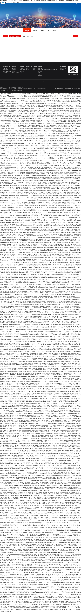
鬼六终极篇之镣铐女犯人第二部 (19, 143)
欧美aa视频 (41, 277)
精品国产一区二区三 (29, 148)
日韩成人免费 (69, 284)
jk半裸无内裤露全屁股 (20, 232)
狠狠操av (10, 306)
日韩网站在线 (16, 297)
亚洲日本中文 (47, 311)
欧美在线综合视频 (31, 606)
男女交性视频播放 (13, 327)
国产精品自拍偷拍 (74, 344)
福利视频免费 (25, 131)
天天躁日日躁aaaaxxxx (45, 294)
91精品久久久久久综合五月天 (37, 599)
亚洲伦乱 (36, 108)
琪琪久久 (64, 309)
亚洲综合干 (28, 182)
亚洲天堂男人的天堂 (43, 296)
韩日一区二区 (16, 135)
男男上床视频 (75, 317)
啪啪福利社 (30, 492)
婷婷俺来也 (51, 296)
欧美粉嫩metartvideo (4, 371)
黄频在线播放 (63, 346)
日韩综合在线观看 (22, 388)
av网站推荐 (16, 420)
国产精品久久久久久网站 (11, 465)
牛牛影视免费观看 (42, 147)
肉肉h (30, 147)
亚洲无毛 (61, 152)
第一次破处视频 (30, 487)
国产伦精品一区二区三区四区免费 (29, 96)
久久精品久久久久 (67, 554)
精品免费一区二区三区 (56, 222)
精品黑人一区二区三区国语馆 (17, 205)
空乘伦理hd (77, 309)
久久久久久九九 (5, 95)
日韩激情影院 (69, 527)
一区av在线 (8, 272)
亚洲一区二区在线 (39, 572)
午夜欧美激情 (64, 349)
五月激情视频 (32, 451)
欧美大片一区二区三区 (20, 172)
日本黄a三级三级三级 (37, 301)
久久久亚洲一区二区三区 (47, 183)
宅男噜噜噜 (48, 209)
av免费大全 (48, 173)
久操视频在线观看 (41, 281)
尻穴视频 (15, 217)
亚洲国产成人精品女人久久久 (37, 306)
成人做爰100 (38, 289)
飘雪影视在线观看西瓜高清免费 (21, 607)
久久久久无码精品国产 (26, 227)
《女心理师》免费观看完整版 (12, 381)
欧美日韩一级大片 (52, 421)
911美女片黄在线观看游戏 (36, 162)
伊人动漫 (39, 279)
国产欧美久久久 (62, 264)
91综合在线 (22, 586)
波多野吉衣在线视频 (69, 136)
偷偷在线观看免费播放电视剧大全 (47, 586)
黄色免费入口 (26, 602)
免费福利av (17, 353)
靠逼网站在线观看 (74, 172)
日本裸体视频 (35, 465)
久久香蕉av (2, 106)
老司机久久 (21, 165)
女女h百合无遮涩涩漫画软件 (56, 420)
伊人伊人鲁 (68, 291)
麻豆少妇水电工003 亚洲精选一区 (44, 601)
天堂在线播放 (49, 113)
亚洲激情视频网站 (24, 317)
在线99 (24, 550)
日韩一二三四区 (8, 550)
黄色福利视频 (57, 366)
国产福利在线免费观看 (17, 244)
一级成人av (5, 361)
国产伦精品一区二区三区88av (9, 170)
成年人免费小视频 (52, 317)
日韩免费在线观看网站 (47, 549)
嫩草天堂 (50, 394)
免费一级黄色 (73, 535)
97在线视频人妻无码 (20, 338)
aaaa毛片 (3, 153)
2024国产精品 (42, 108)
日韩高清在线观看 (75, 274)
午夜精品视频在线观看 (31, 472)
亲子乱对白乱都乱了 (73, 195)
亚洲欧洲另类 (32, 591)
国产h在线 (69, 188)
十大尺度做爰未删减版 (61, 96)
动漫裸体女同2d (21, 425)
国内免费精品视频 (16, 317)
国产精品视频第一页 (57, 448)
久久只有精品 (73, 493)
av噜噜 (61, 138)
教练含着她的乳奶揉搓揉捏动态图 (50, 121)
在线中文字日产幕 (9, 329)
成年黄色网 (15, 301)
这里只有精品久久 (11, 173)
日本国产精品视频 (43, 110)
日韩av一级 (17, 110)
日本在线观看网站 (66, 245)
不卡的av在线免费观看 (31, 232)
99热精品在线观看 (71, 297)
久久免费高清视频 (58, 147)
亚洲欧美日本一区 (18, 262)
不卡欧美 (51, 396)
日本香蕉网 (35, 147)
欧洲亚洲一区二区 (41, 116)
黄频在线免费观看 (14, 388)
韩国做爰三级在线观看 (40, 343)
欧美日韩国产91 (57, 245)
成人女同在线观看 (62, 188)
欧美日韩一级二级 (36, 188)
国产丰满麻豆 (23, 547)
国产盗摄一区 (39, 260)
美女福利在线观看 (32, 410)
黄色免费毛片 (9, 141)
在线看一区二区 (57, 296)
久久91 (39, 594)
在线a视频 (49, 130)
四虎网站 (25, 133)
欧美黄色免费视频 (26, 560)
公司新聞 (22, 68)
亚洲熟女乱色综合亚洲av (20, 401)
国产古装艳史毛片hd (18, 214)
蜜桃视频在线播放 (74, 110)
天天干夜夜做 (40, 468)
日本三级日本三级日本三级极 (53, 141)
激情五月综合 (39, 121)
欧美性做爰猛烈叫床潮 (14, 351)
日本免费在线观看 (10, 128)
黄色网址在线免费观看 (11, 133)
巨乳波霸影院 (63, 391)
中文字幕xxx (77, 314)
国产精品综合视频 (8, 344)
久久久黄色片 (50, 433)
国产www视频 (53, 378)
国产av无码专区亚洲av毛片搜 (14, 234)
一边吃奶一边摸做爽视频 (21, 249)
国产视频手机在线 (58, 281)
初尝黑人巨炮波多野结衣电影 (28, 513)
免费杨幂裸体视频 (20, 369)
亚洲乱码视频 (7, 190)
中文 (73, 3)
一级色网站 (62, 116)
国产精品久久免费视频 (7, 113)
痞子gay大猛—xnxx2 (51, 530)
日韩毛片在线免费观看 (34, 326)
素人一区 (3, 485)
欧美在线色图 (49, 145)
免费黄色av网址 (53, 410)
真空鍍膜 (27, 30)
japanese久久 (56, 118)
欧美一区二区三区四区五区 (26, 136)
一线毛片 (52, 473)
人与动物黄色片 (54, 311)
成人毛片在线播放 (63, 125)
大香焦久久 (34, 182)
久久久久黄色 (68, 415)
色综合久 (45, 361)
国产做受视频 (41, 182)
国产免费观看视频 (7, 294)
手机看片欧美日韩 (69, 187)
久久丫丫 (8, 98)
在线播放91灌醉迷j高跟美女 (11, 322)
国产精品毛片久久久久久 (31, 312)
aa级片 (51, 131)
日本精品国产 (74, 244)
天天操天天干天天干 (45, 580)
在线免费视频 (19, 282)
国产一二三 (64, 185)
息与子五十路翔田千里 (54, 267)
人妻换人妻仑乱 (30, 242)
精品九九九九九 (39, 106)
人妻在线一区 (73, 162)
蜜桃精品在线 (77, 557)
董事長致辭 (5, 69)
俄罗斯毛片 (18, 121)
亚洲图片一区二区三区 (49, 215)
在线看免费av (57, 227)
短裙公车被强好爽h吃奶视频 (48, 475)
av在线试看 (29, 155)
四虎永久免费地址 (65, 405)
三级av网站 (70, 596)
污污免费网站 (59, 301)
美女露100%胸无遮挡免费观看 (8, 364)
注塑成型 (35, 30)
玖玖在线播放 (18, 440)
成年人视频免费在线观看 (38, 488)
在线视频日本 (64, 428)
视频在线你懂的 (54, 173)
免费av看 (45, 220)
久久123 (2, 324)
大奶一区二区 (33, 497)
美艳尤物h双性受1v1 (67, 252)
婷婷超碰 (39, 410)
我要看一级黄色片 (56, 232)
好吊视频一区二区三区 (29, 170)
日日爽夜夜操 (25, 200)
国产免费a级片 (59, 435)
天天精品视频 (44, 433)
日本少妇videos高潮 (27, 163)
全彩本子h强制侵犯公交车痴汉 (55, 425)
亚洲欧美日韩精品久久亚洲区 (13, 311)
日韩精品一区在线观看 (59, 150)
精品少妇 (42, 388)
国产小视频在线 (28, 564)
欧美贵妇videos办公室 (68, 420)
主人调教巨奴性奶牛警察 (35, 574)
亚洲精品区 (56, 487)
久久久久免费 (15, 125)
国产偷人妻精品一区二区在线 (7, 356)
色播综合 (74, 279)
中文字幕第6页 (62, 108)
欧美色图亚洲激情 (10, 431)
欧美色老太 (27, 165)
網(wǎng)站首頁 (29, 3)
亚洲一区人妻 (63, 199)
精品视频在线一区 (27, 214)
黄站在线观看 (65, 296)
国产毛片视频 (23, 190)
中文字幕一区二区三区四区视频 (29, 115)
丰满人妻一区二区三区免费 (20, 182)
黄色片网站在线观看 (70, 364)
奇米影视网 (66, 512)
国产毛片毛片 (50, 172)
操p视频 (47, 540)
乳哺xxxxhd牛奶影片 (54, 143)
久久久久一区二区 (14, 95)
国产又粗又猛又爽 (19, 215)
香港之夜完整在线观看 (58, 341)
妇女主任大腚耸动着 (35, 135)
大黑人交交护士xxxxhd (19, 128)
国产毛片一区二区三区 (64, 524)
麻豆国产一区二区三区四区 (59, 113)
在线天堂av (13, 230)
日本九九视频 (18, 569)
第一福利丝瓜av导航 (73, 577)
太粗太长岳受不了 (55, 138)
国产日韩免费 (22, 507)
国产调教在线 (57, 307)
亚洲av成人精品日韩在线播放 (32, 264)
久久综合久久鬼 (64, 560)
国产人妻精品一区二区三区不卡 (19, 472)
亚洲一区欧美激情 (64, 170)
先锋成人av (6, 393)
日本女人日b (30, 565)
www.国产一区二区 (14, 100)
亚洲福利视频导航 (60, 586)
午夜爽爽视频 (54, 188)
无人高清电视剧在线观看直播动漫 (72, 175)
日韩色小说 (73, 319)
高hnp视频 (73, 425)
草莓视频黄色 (21, 529)
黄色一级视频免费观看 (39, 148)
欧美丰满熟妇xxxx (40, 341)
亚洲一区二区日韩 (8, 302)
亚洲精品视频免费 (28, 267)
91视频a (50, 135)
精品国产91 (37, 456)
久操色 (13, 316)
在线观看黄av (37, 309)
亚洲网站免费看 (76, 430)
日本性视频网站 (21, 272)
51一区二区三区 (6, 386)
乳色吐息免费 (13, 597)
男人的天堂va (28, 530)
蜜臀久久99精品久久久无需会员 (41, 118)
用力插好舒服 (51, 312)
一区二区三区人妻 (39, 240)
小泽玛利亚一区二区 (9, 346)
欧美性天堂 (30, 371)
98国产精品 (15, 289)
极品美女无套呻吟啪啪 (7, 383)
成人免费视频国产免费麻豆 (34, 294)
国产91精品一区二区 (57, 597)
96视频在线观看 (10, 240)
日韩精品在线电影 (11, 96)
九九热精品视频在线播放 (38, 103)
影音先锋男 (74, 252)
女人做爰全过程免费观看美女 (20, 349)
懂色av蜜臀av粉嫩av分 (35, 602)
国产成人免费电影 (18, 393)
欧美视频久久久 (3, 508)
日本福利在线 (73, 138)
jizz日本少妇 (67, 599)
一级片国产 (76, 565)
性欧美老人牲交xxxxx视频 (53, 110)
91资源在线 (10, 214)
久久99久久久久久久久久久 (24, 250)
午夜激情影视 (28, 209)
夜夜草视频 (13, 282)
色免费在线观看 (13, 425)
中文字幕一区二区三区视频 (52, 152)
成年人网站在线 (71, 185)
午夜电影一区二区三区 (49, 359)
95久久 (12, 110)
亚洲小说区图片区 (64, 463)
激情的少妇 (52, 214)
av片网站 (39, 183)
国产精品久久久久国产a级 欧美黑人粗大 (47, 96)
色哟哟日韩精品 (20, 549)
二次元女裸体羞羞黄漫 (25, 321)
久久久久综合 (64, 111)
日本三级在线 (17, 500)
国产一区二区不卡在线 (43, 267)
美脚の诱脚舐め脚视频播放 (17, 455)
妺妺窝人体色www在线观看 (31, 554)
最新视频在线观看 (59, 555)
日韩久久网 (44, 111)
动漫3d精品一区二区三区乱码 (57, 115)
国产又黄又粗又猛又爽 (22, 239)
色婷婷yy (23, 440)
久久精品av (37, 381)
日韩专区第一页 (66, 589)
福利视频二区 (57, 381)
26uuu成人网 (61, 319)
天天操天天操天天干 (26, 358)
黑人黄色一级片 (65, 535)
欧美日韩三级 (39, 369)
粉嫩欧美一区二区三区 (14, 195)
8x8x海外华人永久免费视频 (72, 101)
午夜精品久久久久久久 (58, 131)
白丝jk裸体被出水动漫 (43, 416)
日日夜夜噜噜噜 (77, 366)
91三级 (15, 346)
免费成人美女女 (58, 195)
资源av (69, 507)
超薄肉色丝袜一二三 (21, 177)
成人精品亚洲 (77, 356)
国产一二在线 (62, 302)
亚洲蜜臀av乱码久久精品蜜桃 (54, 331)
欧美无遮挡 (35, 557)
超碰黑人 (63, 557)
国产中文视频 (8, 451)
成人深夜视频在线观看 (65, 110)
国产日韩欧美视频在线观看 (14, 265)
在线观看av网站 (43, 334)
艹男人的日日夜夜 (54, 225)
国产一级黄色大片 (24, 591)
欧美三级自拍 (50, 147)
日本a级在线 (53, 465)
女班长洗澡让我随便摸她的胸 (7, 247)
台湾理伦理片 (44, 247)
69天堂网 (36, 349)
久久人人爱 (71, 463)
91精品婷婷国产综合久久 (8, 373)
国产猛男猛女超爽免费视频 (61, 203)
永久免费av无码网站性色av (26, 436)
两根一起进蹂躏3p (60, 123)
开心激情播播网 (43, 264)
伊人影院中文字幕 (65, 135)
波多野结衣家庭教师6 (75, 334)
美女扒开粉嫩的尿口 (57, 244)
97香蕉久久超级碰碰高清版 (74, 435)
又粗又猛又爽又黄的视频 (7, 182)
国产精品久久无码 (21, 327)
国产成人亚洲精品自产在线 (41, 138)
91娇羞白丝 (29, 245)
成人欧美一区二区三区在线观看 (48, 120)
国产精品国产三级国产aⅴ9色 (51, 413)
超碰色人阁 (11, 260)
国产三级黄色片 (26, 150)
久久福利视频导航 (65, 441)
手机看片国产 (62, 500)
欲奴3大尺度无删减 (67, 386)
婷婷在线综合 (22, 458)
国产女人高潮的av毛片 (19, 413)
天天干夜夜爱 (36, 317)
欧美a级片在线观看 (45, 391)
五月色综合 (52, 609)
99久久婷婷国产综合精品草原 (33, 177)
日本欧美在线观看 (24, 366)
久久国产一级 (45, 403)
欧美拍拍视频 (77, 242)
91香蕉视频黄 (66, 195)
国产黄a (44, 304)
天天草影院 (40, 98)
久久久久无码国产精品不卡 (32, 173)
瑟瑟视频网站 (10, 354)
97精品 (48, 485)
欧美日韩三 (33, 123)
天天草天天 (70, 314)
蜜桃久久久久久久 (19, 307)
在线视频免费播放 (54, 125)
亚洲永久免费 (58, 513)
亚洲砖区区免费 (36, 564)
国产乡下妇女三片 (34, 351)
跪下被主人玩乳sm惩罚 (36, 445)
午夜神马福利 (13, 126)
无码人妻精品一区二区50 (58, 237)
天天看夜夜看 (77, 106)
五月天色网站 (75, 383)
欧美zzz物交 (21, 219)
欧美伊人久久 (37, 180)
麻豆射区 (41, 136)
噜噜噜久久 (3, 152)
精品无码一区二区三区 (37, 207)
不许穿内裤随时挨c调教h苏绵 (72, 108)
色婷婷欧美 (45, 302)
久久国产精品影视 (61, 103)
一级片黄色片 (76, 197)
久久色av (35, 267)
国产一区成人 (51, 247)
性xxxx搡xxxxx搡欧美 (41, 286)
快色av (43, 217)
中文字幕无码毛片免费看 (65, 389)
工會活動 (28, 69)
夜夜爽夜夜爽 (8, 418)
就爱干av (77, 545)
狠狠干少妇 (74, 601)
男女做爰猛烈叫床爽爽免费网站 (52, 594)
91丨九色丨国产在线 (53, 470)
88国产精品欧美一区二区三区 (65, 408)
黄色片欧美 (54, 418)
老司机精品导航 (59, 358)
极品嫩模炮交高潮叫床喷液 (29, 448)
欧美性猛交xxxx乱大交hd (70, 396)
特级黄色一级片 (69, 235)
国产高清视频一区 (6, 286)
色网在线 (71, 560)
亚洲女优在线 (53, 193)
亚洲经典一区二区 (67, 341)
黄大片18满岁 (65, 260)
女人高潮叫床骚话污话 (34, 141)
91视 (21, 353)
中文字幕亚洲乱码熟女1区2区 (9, 116)
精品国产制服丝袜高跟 (33, 582)
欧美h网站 (49, 128)
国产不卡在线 (23, 433)
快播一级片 (63, 322)
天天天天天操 (42, 326)
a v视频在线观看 (45, 214)
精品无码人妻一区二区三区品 (35, 418)
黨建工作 (28, 68)
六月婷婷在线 (26, 199)
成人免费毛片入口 (39, 271)
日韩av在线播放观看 (17, 374)
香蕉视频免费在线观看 (31, 542)
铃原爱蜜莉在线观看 (25, 445)
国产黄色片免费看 (58, 192)
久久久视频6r (16, 478)
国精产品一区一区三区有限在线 (66, 411)
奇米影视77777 (59, 214)
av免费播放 (62, 284)
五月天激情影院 (64, 242)
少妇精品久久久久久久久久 (73, 537)
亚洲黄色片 (62, 175)
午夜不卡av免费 (67, 167)
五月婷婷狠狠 (58, 200)
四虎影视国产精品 (70, 339)
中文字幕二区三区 (10, 105)
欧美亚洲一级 (17, 136)
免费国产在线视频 (51, 401)
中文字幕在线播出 (42, 244)
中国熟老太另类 (49, 100)
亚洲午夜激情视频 (61, 276)
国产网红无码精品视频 (69, 265)
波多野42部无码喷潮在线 (48, 93)
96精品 (49, 416)
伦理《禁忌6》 (48, 185)
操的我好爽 (26, 307)
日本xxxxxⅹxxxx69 (7, 187)
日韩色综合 (36, 324)
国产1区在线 (58, 517)
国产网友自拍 (22, 100)
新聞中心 (46, 3)
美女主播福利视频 (11, 492)
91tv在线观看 (29, 103)
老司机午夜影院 (33, 254)
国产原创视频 (3, 376)
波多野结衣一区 (53, 126)
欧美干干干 (40, 311)
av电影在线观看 (29, 403)
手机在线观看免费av (36, 214)
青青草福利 (74, 277)
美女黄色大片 (34, 416)
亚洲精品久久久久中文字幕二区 (74, 202)
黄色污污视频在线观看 (36, 482)
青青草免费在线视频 (24, 520)
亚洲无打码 (29, 95)
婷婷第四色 (56, 440)
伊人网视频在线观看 (30, 203)
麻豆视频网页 (62, 100)
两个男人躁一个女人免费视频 (11, 485)
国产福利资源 (58, 458)
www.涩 (51, 118)
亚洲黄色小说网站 (68, 374)
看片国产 (24, 98)
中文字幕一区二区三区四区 (56, 398)
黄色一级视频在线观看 (66, 168)
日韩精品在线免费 (23, 596)
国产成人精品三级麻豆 (71, 93)
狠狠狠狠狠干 (9, 165)
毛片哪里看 (27, 316)
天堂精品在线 (34, 435)
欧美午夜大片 (18, 460)
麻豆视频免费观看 (68, 225)
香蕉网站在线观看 (54, 277)
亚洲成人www (53, 584)
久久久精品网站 (44, 140)
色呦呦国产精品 (16, 140)
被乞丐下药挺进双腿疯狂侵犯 (33, 230)
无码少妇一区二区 (6, 160)
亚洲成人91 (18, 453)
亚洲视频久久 (46, 165)
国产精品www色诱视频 (13, 480)
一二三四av (49, 539)
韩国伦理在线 (28, 485)
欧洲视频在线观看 (60, 606)
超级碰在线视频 (32, 282)
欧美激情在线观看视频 (32, 329)
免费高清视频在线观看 (41, 175)
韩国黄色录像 (56, 460)
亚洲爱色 (75, 564)
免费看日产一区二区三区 (41, 344)
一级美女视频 (16, 333)
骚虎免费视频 (32, 260)
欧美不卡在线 (6, 131)
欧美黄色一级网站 (66, 334)
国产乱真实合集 (48, 550)
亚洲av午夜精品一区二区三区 (63, 193)
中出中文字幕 (62, 95)
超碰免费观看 (46, 136)
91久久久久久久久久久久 (14, 366)
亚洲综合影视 (63, 141)
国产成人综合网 (5, 126)
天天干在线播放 (13, 131)
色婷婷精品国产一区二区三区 (25, 185)
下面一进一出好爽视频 (35, 314)
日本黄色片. (48, 163)
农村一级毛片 (61, 403)
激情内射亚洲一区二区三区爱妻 (17, 267)
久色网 (46, 388)
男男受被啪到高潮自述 (43, 155)
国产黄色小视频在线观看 (16, 160)
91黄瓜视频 (12, 254)
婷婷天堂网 (53, 374)
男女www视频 (57, 349)
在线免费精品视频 (73, 217)
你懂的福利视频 (5, 507)
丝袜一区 (11, 135)
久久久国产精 (41, 368)
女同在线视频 (20, 210)
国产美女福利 (19, 225)
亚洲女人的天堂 (67, 209)
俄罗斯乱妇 (19, 229)
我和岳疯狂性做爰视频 (45, 188)
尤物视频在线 (6, 602)
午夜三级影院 (63, 155)
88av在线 (71, 436)
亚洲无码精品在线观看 (19, 148)
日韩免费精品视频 (66, 473)
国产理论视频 (67, 421)
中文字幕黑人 (35, 485)
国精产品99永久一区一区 (33, 157)
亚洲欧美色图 (33, 396)
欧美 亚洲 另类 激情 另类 (44, 465)
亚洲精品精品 (71, 591)
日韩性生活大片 (22, 155)
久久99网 (29, 207)
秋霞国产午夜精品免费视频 (75, 152)
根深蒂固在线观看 (21, 192)
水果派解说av (23, 354)
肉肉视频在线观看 (56, 282)
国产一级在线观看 (54, 324)
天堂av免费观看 (8, 333)
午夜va (45, 379)
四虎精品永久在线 (18, 565)
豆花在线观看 (49, 376)
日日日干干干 (46, 224)
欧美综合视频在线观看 (31, 111)
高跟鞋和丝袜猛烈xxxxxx (6, 368)
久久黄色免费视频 (7, 123)
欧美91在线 (2, 316)
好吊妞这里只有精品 (26, 93)
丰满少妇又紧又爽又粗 (59, 436)
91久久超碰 (31, 577)
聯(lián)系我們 (65, 3)
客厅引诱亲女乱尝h (43, 200)
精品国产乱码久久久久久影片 (6, 336)
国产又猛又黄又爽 (44, 212)
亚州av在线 (64, 331)
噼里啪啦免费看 (73, 597)
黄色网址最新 (8, 384)
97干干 (57, 587)
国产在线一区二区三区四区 (46, 199)
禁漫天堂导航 (4, 274)
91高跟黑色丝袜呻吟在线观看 (39, 269)
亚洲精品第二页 (19, 572)
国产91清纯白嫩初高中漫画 (48, 178)
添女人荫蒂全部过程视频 (18, 188)
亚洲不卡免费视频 (32, 592)
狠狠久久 (55, 549)
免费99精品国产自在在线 (22, 193)
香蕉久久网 (63, 307)
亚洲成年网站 (16, 165)
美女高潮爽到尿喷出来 (36, 327)
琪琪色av (73, 450)
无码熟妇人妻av (67, 126)
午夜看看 (64, 607)
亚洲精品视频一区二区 (8, 470)
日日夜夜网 (28, 527)
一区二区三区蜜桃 (43, 172)
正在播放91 (6, 100)
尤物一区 (28, 458)
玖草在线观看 (45, 458)
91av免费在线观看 (7, 220)
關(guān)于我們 (36, 3)
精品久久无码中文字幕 (51, 426)
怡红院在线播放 (60, 326)
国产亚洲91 (47, 257)
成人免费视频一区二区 (28, 467)
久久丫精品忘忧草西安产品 (52, 108)
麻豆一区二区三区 (11, 257)
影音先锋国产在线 (42, 197)
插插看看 (78, 297)
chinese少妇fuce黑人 (63, 413)
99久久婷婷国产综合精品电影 (38, 227)
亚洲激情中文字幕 (12, 183)
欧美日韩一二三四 (20, 167)
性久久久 (64, 224)
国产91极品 (58, 111)
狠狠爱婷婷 (35, 508)
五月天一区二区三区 (65, 232)
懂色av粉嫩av (16, 435)
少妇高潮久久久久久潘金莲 (39, 95)
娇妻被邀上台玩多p (69, 478)
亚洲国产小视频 (54, 98)
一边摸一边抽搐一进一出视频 (12, 542)
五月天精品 (62, 508)
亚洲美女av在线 (39, 451)
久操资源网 (29, 98)
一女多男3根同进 (18, 240)
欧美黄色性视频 (47, 210)
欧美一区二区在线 (55, 363)
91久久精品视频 (42, 351)
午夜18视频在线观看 (72, 542)
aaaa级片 (2, 580)
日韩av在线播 (68, 123)
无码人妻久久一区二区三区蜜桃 (48, 219)
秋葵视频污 (37, 113)
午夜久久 (76, 436)
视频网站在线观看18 (68, 254)
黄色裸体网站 (68, 327)
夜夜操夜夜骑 (29, 440)
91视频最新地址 (13, 108)
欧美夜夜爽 (25, 393)
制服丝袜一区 (47, 235)
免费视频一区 (36, 229)
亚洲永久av (13, 225)
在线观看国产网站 (60, 255)
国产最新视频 (73, 602)
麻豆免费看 (35, 421)
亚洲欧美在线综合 (50, 158)
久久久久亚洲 (19, 96)
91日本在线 (47, 555)
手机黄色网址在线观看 (40, 170)
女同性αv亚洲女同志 (11, 177)
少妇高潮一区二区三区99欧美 (6, 199)
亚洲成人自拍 (48, 353)
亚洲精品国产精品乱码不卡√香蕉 (20, 113)
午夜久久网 (69, 279)
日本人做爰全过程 (74, 490)
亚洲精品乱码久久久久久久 (35, 522)
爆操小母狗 (24, 384)
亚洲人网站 (34, 430)
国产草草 (40, 338)
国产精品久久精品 (68, 131)
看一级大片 (6, 599)
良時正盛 (60, 3)
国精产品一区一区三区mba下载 (8, 215)
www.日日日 (33, 359)
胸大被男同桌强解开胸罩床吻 (35, 302)
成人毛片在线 (17, 152)
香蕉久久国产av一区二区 (71, 103)
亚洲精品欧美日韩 (30, 138)
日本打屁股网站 (38, 596)
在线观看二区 (48, 557)
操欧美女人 (61, 316)
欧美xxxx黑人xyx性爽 (33, 110)
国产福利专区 (28, 188)
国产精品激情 (13, 430)
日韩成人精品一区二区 (37, 93)
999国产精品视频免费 (39, 322)
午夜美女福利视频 (18, 560)
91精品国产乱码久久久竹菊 (40, 128)
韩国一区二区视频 (60, 240)
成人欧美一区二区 (69, 366)
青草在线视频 (67, 592)
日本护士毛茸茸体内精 (49, 366)
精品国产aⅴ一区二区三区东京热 (59, 160)
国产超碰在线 (5, 260)
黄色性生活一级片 (55, 257)
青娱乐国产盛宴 (49, 227)
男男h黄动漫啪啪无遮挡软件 (20, 329)
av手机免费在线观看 (42, 331)
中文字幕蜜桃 (4, 118)
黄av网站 (14, 249)
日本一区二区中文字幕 (65, 510)
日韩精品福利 (19, 448)
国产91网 (57, 93)
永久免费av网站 (23, 242)
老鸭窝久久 (37, 120)
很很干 (42, 594)
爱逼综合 (67, 237)
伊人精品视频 (48, 389)
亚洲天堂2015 (3, 239)
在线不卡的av (18, 207)
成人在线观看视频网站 (15, 468)
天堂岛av (19, 98)
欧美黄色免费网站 (71, 140)
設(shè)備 (40, 75)
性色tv (76, 463)
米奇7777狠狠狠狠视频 (46, 230)
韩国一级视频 (60, 515)
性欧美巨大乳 (16, 406)
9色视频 (79, 214)
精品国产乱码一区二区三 (70, 316)
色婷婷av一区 (49, 244)
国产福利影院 (61, 351)
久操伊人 (17, 492)
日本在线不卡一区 (9, 217)
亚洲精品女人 (48, 282)
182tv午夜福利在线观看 (60, 247)
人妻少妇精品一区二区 (51, 276)
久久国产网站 (9, 301)
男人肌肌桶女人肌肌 (24, 405)
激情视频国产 (75, 210)
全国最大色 (67, 240)
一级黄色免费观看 (70, 552)
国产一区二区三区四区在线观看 (22, 493)
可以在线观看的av (61, 229)
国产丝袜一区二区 (65, 162)
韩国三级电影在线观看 (38, 245)
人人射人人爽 (44, 329)
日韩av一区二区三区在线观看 (19, 274)
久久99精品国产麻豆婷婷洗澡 (73, 376)
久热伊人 (48, 326)
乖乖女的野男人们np (76, 116)
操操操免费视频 (45, 462)
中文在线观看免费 (25, 396)
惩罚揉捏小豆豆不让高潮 (5, 175)
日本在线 (76, 331)
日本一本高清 (31, 460)
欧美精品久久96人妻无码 (36, 549)
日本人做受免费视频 (6, 317)
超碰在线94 (61, 587)
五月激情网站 (39, 361)
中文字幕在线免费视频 (76, 150)
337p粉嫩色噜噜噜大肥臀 (53, 510)
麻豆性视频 (70, 222)
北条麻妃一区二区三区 (12, 118)
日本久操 (19, 131)
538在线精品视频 (53, 182)
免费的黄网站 (14, 272)
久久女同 (48, 116)
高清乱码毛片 (47, 430)
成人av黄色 (55, 100)
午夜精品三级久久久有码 (16, 163)
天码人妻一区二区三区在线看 (48, 301)
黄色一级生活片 (12, 426)
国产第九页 (14, 153)
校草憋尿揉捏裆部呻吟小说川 (11, 197)
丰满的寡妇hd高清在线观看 (37, 235)
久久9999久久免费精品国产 (16, 180)
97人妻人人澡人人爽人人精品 (33, 143)
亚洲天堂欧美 (34, 299)
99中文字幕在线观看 (10, 292)
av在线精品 (45, 252)
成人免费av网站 (33, 426)
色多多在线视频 (61, 311)
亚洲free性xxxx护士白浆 (18, 344)
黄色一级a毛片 (39, 193)
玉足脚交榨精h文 (15, 520)
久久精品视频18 (70, 141)
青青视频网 (18, 364)
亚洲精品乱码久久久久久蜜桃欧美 (19, 580)
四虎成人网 (29, 217)
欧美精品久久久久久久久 (20, 527)
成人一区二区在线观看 (28, 309)
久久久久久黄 (45, 425)
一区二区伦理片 (14, 219)
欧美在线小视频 (19, 116)
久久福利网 (32, 175)
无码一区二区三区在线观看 (25, 178)
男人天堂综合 (15, 120)
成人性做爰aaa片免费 (70, 255)
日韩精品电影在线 (30, 118)
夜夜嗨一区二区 (10, 255)
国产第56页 (34, 259)
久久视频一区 (70, 331)
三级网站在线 (22, 361)
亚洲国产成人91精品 (74, 405)
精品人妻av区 (44, 423)
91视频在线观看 (10, 207)
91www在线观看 (33, 244)
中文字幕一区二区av (30, 361)
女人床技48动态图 (50, 281)
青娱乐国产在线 (29, 586)
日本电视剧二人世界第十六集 (39, 130)
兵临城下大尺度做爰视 (8, 420)
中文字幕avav (59, 336)
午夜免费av (71, 545)
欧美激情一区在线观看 (11, 106)
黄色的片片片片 (5, 597)
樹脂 (39, 72)
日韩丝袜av (29, 269)
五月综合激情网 (41, 254)
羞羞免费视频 (53, 540)
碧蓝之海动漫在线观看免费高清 (25, 346)
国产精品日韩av (42, 371)
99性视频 (35, 565)
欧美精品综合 (3, 311)
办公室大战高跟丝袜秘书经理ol (45, 153)
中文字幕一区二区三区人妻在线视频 (32, 255)
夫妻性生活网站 (61, 552)
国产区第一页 (29, 539)
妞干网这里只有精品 (14, 222)
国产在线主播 (70, 197)
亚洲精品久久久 (31, 249)
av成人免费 (53, 291)
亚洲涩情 (32, 120)
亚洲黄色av (35, 98)
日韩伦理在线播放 (68, 403)
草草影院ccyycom (11, 448)
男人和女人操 (13, 487)
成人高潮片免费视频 (14, 421)
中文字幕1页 (15, 157)
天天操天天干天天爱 (37, 190)
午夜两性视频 (15, 418)
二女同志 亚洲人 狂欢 (40, 284)
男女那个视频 (10, 155)
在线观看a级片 (3, 331)
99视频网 (24, 180)
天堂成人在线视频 (46, 327)
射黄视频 (34, 279)
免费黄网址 (2, 557)
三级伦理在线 (48, 95)
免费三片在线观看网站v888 (8, 400)
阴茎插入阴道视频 (33, 237)
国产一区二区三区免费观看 (45, 374)
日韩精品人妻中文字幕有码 (40, 597)
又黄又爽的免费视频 (56, 130)
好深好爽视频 (74, 167)
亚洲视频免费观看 (72, 125)
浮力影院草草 (48, 284)
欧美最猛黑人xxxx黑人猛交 (9, 326)
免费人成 (59, 128)
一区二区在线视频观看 (74, 361)
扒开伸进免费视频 (64, 577)
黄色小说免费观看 (69, 207)
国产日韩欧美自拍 (63, 267)
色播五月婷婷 (37, 219)
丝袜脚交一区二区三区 (53, 264)
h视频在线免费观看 (29, 552)
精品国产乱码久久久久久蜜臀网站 (44, 232)
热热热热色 (44, 408)
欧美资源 (67, 545)
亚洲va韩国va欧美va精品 (66, 518)
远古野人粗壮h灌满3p (5, 430)
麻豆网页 (61, 488)
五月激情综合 (42, 527)
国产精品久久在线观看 (73, 379)
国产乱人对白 (35, 353)
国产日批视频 (68, 274)
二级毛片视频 (73, 240)
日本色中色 (52, 503)
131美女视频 (23, 343)
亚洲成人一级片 (66, 244)
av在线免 (16, 391)
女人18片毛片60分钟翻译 (74, 338)
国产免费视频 (32, 517)
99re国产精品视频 (64, 118)
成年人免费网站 (31, 423)
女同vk (54, 242)
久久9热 (65, 435)
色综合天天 (45, 101)
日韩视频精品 (27, 116)
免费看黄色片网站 (22, 217)
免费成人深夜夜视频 (27, 225)
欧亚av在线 (53, 430)
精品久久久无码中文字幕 (53, 155)
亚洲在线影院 (7, 282)
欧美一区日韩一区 (7, 125)
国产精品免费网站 (25, 175)
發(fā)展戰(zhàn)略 (7, 71)
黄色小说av (35, 100)
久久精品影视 (25, 517)
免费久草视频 (69, 550)
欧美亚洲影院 (63, 227)
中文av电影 (63, 140)
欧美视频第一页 (68, 98)
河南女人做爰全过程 (67, 271)
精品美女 (73, 200)
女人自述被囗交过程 (56, 376)
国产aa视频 (5, 403)
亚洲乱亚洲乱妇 (70, 155)
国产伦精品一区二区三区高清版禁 (69, 503)
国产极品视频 (24, 294)
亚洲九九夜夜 (29, 272)
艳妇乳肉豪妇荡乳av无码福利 (64, 234)
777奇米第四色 (3, 586)
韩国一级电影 (22, 312)
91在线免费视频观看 (65, 532)
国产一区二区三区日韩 (30, 167)
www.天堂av (76, 336)
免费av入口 (52, 547)
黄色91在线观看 (8, 157)
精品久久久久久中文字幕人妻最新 (64, 426)
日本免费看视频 (19, 257)
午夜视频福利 (48, 103)
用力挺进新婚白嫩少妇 (49, 105)
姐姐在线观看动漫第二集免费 (25, 277)
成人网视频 (56, 344)
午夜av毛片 (61, 136)
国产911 (72, 517)
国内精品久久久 (48, 322)
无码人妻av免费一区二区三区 (22, 292)
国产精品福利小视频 (25, 555)
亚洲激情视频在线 (58, 183)
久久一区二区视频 (6, 168)
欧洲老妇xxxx (24, 106)
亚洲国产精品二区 (55, 187)
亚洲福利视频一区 (39, 487)
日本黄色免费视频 (74, 433)
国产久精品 (20, 391)
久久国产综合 (19, 126)
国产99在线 (58, 482)
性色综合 (33, 276)
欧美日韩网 (11, 596)
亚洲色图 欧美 (73, 135)
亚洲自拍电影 (52, 529)
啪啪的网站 (27, 529)
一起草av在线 (64, 297)
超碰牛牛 (52, 555)
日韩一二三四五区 (57, 252)
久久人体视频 (52, 517)
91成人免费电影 (68, 329)
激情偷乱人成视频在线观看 (37, 105)
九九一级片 (11, 495)
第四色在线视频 (56, 177)
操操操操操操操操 (7, 143)
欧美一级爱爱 (55, 190)
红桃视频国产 (3, 534)
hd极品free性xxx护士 (5, 108)
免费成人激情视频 (58, 105)
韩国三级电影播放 (72, 203)
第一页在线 (76, 549)
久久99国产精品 (77, 237)
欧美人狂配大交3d (64, 333)
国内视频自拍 (14, 210)
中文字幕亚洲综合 (23, 333)
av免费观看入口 (48, 545)
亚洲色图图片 (78, 177)
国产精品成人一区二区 (68, 336)
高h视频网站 (30, 190)
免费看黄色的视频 (4, 200)
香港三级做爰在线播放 (60, 215)
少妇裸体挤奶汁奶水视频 (21, 584)
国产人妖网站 (75, 143)
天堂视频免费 (3, 379)
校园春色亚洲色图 (44, 507)
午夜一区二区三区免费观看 (7, 188)
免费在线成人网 (29, 252)
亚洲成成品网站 (61, 450)
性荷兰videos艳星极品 (62, 406)
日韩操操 (38, 125)
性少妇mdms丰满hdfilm (44, 324)
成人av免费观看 (19, 286)
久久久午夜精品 (63, 451)
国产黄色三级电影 (14, 371)
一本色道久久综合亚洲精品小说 (16, 505)
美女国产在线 (19, 296)
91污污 (71, 237)
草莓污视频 (67, 500)
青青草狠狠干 (31, 349)
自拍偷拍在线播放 (66, 517)
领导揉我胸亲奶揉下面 (25, 408)
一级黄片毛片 (68, 351)
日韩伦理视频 (60, 512)
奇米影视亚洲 (24, 410)
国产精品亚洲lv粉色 (59, 292)
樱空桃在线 (29, 415)
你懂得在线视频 (53, 234)
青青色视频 (27, 559)
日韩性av (22, 187)
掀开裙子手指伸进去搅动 (71, 100)
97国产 (62, 366)
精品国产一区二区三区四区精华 (62, 289)
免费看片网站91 (25, 202)
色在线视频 (18, 138)
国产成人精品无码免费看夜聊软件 (70, 183)
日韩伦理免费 (31, 271)
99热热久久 (45, 396)
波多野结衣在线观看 (14, 242)
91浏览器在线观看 (66, 272)
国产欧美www (7, 225)
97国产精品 (67, 586)
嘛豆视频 (16, 178)
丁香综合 (66, 379)
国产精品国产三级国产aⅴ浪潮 (48, 287)
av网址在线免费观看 (53, 423)
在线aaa (18, 106)
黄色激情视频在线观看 (6, 203)
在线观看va (49, 542)
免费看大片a (6, 453)
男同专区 (24, 565)
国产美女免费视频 (33, 168)
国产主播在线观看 (55, 116)
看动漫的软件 (21, 145)
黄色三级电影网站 (54, 354)
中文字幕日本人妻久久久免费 (63, 294)
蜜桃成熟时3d (27, 391)
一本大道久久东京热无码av (23, 183)
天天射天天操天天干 (23, 168)
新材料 (42, 30)
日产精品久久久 (27, 259)
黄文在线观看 (13, 98)
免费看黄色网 (45, 356)
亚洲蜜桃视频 (77, 552)
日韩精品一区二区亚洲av (43, 131)
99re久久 (66, 338)
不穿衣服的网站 (39, 167)
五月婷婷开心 (52, 386)
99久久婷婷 (61, 415)
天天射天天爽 (52, 468)
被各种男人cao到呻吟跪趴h (53, 175)
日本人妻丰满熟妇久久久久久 (73, 199)
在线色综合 (42, 113)
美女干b (24, 138)
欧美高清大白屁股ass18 (13, 277)
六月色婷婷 (18, 326)
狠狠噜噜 (41, 192)
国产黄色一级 (74, 431)
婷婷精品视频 (17, 271)
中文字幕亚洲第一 (66, 368)
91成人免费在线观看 (67, 277)
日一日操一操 (58, 158)
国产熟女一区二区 (61, 101)
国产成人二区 (41, 150)
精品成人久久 (6, 535)
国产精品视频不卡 (12, 296)
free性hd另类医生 (55, 210)
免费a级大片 (25, 460)
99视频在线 (55, 537)
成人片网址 (18, 426)
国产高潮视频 (43, 405)
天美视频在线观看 (62, 348)
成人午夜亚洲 (76, 324)
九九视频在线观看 (8, 140)
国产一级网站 (5, 366)
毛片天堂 (31, 463)
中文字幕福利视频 (33, 594)
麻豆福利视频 (51, 307)
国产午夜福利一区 (44, 317)
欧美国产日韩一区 (43, 431)
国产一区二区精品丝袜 (66, 381)
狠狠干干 (12, 512)
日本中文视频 (23, 140)
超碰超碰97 (5, 596)
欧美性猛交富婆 (70, 576)
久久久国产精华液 (18, 199)
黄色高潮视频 (24, 453)
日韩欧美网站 (69, 410)
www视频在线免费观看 (40, 242)
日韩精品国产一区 (31, 106)
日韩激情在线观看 (40, 249)
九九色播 (43, 450)
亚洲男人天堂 (37, 140)
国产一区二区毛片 (23, 197)
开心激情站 (22, 456)
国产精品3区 (65, 522)
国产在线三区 (77, 192)
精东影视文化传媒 (4, 343)
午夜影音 (54, 128)
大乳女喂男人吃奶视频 (63, 361)
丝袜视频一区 (61, 599)
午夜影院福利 (27, 518)
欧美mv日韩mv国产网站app (26, 297)
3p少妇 (60, 277)
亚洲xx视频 (42, 177)
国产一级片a (9, 316)
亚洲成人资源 (8, 545)
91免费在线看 (69, 302)
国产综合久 (67, 150)
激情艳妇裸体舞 (72, 130)
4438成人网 (31, 322)
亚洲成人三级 (7, 589)
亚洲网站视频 (72, 448)
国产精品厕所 (72, 296)
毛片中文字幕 (64, 259)
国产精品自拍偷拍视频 (48, 338)
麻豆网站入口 (36, 192)
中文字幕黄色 (35, 515)
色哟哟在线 (5, 349)
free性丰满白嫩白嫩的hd (15, 445)
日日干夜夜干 (64, 304)
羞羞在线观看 (55, 254)
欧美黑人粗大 (45, 203)
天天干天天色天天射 (69, 249)
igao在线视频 (37, 433)
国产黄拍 (18, 227)
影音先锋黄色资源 (67, 358)
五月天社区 (46, 468)
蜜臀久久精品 (39, 336)
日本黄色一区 (31, 532)
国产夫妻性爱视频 (45, 143)
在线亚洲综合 (19, 609)
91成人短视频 (49, 237)
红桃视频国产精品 (56, 135)
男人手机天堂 (56, 477)
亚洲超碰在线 (45, 482)
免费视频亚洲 (16, 498)
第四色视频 (55, 202)
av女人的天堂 (6, 388)
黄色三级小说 (10, 416)
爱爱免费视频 (50, 274)
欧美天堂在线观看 (66, 604)
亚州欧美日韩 (27, 299)
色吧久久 (33, 344)
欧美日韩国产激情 (32, 363)
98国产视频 (45, 443)
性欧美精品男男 (66, 286)
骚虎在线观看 (34, 518)
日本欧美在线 (77, 539)
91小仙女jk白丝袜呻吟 (17, 339)
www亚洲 (74, 214)
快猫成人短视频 (36, 393)
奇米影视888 (22, 485)
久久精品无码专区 (27, 378)
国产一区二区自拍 (47, 451)
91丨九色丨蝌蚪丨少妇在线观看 (47, 309)
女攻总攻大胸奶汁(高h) (34, 199)
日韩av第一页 (54, 373)
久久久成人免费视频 (75, 105)
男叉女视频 (22, 435)
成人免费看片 (22, 103)
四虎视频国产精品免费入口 (44, 222)
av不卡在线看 (62, 93)
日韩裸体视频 (13, 227)
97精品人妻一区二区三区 (54, 333)
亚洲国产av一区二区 (33, 540)
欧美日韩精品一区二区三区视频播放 (21, 331)
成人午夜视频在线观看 (25, 462)
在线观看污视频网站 (24, 498)
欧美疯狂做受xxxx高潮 (68, 192)
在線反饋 (62, 69)
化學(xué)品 (40, 74)
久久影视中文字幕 (67, 214)
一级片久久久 (78, 136)
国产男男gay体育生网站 (63, 190)
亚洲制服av (73, 421)
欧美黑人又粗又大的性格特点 (38, 152)
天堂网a (36, 265)
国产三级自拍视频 (25, 121)
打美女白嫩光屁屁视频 (5, 210)
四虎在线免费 (70, 584)
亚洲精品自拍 (48, 291)
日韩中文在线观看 (31, 478)
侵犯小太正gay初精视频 (11, 192)
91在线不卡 (27, 145)
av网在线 (36, 239)
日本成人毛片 (55, 525)
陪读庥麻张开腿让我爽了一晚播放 (61, 172)
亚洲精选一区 (7, 324)
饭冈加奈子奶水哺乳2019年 (57, 485)
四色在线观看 (51, 195)
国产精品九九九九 (71, 205)
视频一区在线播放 (77, 120)
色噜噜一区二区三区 (54, 524)
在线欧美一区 (11, 401)
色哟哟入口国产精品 (24, 351)
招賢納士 (35, 69)
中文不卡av (33, 187)
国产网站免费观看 (47, 190)
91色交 (22, 510)
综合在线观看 (76, 225)
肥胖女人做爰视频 (52, 101)
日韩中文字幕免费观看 (40, 276)
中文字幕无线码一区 (71, 570)
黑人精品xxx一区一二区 (65, 443)
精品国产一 (34, 406)
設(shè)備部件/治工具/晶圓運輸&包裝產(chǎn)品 (48, 69)
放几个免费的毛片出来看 (69, 180)
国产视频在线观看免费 (70, 113)
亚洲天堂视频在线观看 (53, 408)
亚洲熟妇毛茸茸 (21, 118)
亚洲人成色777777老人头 (22, 237)
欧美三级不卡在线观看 (34, 292)
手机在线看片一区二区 (44, 503)
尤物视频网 (25, 282)
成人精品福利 (42, 525)
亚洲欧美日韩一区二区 (5, 230)
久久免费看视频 (63, 495)
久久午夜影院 (12, 200)
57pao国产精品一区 (38, 234)
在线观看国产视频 (54, 136)
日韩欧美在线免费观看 (18, 557)
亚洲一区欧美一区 (15, 168)
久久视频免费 (77, 173)
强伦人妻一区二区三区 (44, 455)
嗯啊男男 (16, 145)
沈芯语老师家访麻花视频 (50, 123)
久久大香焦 (67, 433)
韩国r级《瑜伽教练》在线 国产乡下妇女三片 (32, 220)
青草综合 (40, 252)
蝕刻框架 (40, 71)
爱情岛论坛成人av (63, 343)
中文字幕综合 (75, 467)
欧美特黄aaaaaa (26, 359)
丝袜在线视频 (10, 537)
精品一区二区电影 (18, 150)
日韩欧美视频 (62, 235)
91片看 (77, 140)
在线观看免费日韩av (47, 162)
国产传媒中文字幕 (77, 302)
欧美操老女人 (3, 93)
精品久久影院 (60, 167)
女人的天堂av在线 (42, 508)
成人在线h (47, 554)
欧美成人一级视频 (49, 297)
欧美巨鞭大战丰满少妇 (63, 133)
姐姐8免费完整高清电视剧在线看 (19, 415)
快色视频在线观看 (34, 503)
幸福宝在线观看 (49, 527)
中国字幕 (13, 309)
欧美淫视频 (54, 450)
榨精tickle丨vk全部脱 (65, 157)
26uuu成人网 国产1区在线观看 (15, 212)
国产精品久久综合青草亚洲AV (57, 327)
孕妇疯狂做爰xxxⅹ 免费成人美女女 (55, 379)
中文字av (16, 596)
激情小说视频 (16, 383)
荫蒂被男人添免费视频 (21, 606)
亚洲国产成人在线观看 (7, 483)
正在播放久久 (34, 116)
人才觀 (34, 68)
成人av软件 (50, 329)
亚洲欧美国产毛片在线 (24, 162)
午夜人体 (38, 205)
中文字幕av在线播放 (61, 106)
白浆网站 (19, 358)
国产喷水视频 (31, 113)
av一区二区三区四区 (39, 133)
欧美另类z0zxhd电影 (32, 333)
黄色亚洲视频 (23, 287)
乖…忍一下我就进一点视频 (61, 359)
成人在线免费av (39, 400)
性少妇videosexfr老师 (49, 192)
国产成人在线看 (39, 584)
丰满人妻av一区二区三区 (47, 279)
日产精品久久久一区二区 (57, 269)
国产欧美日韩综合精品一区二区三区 (38, 158)
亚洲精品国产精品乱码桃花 (30, 389)
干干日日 (69, 346)
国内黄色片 (69, 147)
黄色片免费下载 (69, 95)
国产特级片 (16, 507)
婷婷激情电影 (13, 549)
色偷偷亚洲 (59, 317)
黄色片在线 (65, 152)
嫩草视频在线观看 (35, 480)
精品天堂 (5, 443)
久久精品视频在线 (75, 286)
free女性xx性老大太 (8, 456)
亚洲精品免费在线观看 (19, 130)
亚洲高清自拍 (63, 197)
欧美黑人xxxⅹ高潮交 (29, 413)
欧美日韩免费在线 (51, 405)
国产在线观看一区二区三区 (20, 512)
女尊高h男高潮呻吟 (16, 294)
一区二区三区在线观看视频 (68, 178)
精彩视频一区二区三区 (21, 269)
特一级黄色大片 (30, 284)
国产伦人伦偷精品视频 (47, 260)
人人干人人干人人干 (8, 148)
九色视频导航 (6, 130)
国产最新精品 (21, 289)
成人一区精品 (10, 391)
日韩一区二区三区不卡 (19, 105)
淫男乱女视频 (26, 609)
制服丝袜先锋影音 (11, 172)
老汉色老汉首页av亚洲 (17, 384)
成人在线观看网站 (42, 428)
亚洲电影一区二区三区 (48, 440)
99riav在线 (26, 398)
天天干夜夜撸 (8, 341)
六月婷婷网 (2, 128)
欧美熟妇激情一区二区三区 (18, 450)
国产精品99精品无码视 (51, 592)
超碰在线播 (10, 463)
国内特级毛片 (75, 415)
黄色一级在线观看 (60, 219)
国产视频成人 (30, 140)
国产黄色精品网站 (9, 136)
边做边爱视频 (42, 384)
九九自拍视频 (68, 116)
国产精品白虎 (12, 453)
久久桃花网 (56, 415)
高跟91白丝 (11, 440)
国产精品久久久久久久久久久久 (45, 160)
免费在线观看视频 (30, 383)
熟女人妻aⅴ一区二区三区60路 (47, 180)
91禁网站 (65, 147)
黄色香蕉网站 (58, 473)
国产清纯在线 (6, 334)
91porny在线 (4, 480)
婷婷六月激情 (19, 513)
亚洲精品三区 (61, 462)
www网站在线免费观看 (74, 502)
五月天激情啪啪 (56, 527)
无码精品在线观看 (59, 180)
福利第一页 (69, 224)
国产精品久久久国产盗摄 (54, 518)
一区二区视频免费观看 (16, 555)
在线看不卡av (10, 93)
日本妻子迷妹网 (72, 121)
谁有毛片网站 (19, 597)
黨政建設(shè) (51, 3)
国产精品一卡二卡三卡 (69, 173)
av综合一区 (33, 524)
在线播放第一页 (25, 244)
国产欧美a (10, 498)
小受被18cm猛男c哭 (4, 276)
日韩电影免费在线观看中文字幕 (43, 187)
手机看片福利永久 (30, 401)
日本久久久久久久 (6, 202)
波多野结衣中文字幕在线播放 (25, 421)
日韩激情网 (16, 394)
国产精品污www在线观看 (8, 592)
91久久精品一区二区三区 (10, 193)
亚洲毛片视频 (47, 316)
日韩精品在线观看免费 (15, 535)
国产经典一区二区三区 (72, 257)
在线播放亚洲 (55, 95)
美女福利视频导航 (77, 354)
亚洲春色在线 (26, 254)
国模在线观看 (66, 448)
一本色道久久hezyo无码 (57, 163)
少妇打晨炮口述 (55, 389)
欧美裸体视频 (42, 540)
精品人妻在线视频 (26, 569)
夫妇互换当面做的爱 (46, 373)
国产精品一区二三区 (27, 257)
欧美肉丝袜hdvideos (43, 195)
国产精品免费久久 (72, 353)
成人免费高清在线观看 (34, 334)
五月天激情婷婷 (19, 254)
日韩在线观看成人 (33, 160)
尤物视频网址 (47, 98)
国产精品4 (55, 396)
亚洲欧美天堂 (34, 569)
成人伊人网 (20, 576)
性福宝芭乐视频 (46, 596)
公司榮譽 (5, 72)
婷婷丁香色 (56, 508)
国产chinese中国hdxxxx (49, 358)
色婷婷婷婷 (15, 141)
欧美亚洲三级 (54, 209)
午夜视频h (14, 264)
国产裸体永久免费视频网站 (31, 338)
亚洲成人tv (9, 274)
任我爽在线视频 (35, 378)
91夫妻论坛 (29, 545)
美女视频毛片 (7, 359)
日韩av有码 (60, 373)
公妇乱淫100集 (77, 187)
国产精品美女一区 (47, 369)
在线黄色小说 (57, 148)
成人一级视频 (19, 133)
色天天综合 (50, 334)
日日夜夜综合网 (50, 286)
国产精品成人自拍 (61, 478)
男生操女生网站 (76, 550)
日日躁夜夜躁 (8, 594)
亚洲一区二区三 (54, 306)
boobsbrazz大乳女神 (4, 279)
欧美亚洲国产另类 (21, 101)
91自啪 (30, 317)
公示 (21, 72)
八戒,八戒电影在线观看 (23, 141)
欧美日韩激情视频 (29, 128)
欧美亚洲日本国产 (23, 157)
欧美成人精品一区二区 (36, 250)
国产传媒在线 (58, 205)
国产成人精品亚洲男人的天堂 (8, 307)
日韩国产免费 (13, 609)
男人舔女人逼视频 (34, 477)
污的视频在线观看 (31, 125)
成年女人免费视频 (76, 126)
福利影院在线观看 (11, 138)
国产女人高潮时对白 (37, 101)
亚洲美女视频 (45, 207)
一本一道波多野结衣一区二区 (7, 178)
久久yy (49, 138)
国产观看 (4, 297)
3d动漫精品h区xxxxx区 (19, 470)
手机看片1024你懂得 (33, 195)
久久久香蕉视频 (51, 111)
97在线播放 (27, 435)
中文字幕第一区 (6, 162)
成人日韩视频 (11, 262)
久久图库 (42, 292)
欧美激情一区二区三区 (25, 135)
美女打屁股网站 (66, 105)
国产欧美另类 (3, 554)
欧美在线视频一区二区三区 (10, 101)
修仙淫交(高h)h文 (76, 341)
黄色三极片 (53, 103)
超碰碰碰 (51, 252)
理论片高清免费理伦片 (63, 121)
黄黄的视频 (46, 321)
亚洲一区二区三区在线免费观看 (30, 379)
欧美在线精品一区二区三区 (10, 269)
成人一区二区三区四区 (76, 245)
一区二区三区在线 (71, 391)
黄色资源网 (50, 436)
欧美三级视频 (4, 138)
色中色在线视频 (22, 403)
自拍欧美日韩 (17, 423)
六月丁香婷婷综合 (66, 128)
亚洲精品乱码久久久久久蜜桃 (64, 580)
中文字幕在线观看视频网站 (73, 227)
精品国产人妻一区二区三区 (54, 140)
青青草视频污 (34, 215)
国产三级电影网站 (73, 165)
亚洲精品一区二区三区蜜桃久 (18, 123)
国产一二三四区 (15, 601)
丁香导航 (75, 147)
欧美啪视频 (75, 534)
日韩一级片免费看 (9, 413)
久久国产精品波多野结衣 (52, 411)
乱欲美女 (71, 565)
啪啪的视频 (76, 145)
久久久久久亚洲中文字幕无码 (20, 247)
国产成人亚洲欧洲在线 (6, 309)
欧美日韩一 (52, 589)
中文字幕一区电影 (63, 143)
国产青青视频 (10, 145)
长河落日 (9, 244)
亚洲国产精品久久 (56, 162)
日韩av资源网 (12, 343)
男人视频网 (31, 265)
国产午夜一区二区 (66, 458)
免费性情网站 (46, 193)
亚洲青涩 (58, 472)
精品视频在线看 (31, 193)
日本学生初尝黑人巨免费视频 (36, 420)
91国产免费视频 (33, 183)
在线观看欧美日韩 (10, 348)
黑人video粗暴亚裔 (52, 403)
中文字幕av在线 (20, 398)
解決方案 (42, 3)
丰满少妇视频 (34, 483)
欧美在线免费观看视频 (30, 289)
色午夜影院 (12, 291)
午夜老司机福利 (16, 302)
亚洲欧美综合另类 (49, 532)
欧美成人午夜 (30, 433)
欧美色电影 (25, 240)
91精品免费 (61, 98)
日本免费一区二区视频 (44, 126)
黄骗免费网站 (13, 602)
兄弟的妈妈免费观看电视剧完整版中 (20, 594)
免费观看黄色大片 (18, 534)
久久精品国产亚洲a (34, 126)
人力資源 (56, 3)
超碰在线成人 (27, 344)
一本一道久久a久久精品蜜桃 (54, 168)
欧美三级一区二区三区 (72, 96)
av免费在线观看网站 (27, 508)
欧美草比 (75, 281)
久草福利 (60, 271)
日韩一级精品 (17, 410)
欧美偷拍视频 (38, 562)
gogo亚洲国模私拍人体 (73, 250)
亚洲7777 (27, 497)
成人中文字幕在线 (22, 95)
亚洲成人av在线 (31, 596)
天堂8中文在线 (13, 276)
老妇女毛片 (32, 121)
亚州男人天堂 (8, 264)
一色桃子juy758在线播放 (24, 120)
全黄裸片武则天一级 (31, 468)
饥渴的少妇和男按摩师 (19, 416)
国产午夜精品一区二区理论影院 (10, 446)
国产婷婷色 (7, 522)
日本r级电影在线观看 (42, 168)
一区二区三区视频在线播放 (50, 106)
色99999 (54, 230)
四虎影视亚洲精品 (55, 480)
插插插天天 (41, 353)
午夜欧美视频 (17, 158)
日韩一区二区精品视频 (36, 475)
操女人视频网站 (17, 490)
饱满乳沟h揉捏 (12, 245)
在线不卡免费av (6, 604)
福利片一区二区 (66, 163)
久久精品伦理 (18, 592)
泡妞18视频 (48, 450)
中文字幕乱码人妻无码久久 (73, 220)
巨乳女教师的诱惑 (33, 311)
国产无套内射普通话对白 (26, 152)
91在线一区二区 (40, 123)
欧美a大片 (23, 264)
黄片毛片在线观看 (26, 483)
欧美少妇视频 (8, 110)
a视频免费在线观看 (12, 508)
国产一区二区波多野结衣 (54, 259)
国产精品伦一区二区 (43, 421)
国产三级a (20, 550)
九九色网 (2, 193)
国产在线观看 (51, 200)
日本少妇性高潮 (66, 425)
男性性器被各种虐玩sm (58, 539)
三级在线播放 (7, 205)
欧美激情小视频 (61, 410)
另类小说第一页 (9, 152)
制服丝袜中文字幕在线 (55, 577)
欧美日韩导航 (60, 374)
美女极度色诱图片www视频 (50, 167)
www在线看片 (34, 321)
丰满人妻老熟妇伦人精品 (49, 240)
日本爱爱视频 (11, 497)
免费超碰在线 (6, 515)
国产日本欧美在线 (68, 579)
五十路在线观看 (18, 431)
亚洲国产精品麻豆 (63, 250)
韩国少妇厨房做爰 (4, 284)
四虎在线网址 (67, 138)
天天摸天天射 (58, 178)
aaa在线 (21, 259)
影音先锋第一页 (42, 485)
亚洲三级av (62, 187)
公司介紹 (5, 68)
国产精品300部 (71, 158)
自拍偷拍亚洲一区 (45, 205)
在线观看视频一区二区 (72, 349)
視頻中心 (22, 71)
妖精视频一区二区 (34, 520)
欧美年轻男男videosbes (13, 111)
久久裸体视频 (43, 141)
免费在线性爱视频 (61, 291)
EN (76, 3)
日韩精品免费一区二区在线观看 (36, 366)
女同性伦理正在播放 (27, 229)
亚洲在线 (7, 180)
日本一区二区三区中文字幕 (14, 510)
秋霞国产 (54, 255)
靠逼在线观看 (24, 423)
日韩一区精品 (42, 100)
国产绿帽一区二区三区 (46, 314)
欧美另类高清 (7, 570)
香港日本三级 (30, 354)
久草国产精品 (65, 165)
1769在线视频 (39, 224)
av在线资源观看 (28, 130)
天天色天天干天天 (24, 195)
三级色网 (77, 517)
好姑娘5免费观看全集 (48, 487)
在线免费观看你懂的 (56, 185)
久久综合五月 (40, 321)
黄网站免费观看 (74, 193)
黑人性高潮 (6, 254)
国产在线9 (41, 467)
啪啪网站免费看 (44, 135)
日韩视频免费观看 (21, 446)
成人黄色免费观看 (27, 296)
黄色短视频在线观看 (11, 237)
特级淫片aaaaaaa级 (68, 292)
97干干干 (45, 307)
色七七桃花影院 (10, 493)
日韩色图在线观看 (36, 272)
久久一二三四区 (74, 219)
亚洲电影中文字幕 (50, 265)
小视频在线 (71, 133)
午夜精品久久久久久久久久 (8, 150)
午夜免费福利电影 (44, 157)
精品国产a (9, 331)
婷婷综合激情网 (14, 522)
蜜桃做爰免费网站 (49, 415)
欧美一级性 (13, 589)
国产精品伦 (27, 105)
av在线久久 (37, 473)
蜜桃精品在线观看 (25, 158)
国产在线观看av (48, 341)
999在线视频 (60, 126)
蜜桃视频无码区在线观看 (32, 153)
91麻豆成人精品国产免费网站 (38, 163)
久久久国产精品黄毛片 (21, 245)
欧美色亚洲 (35, 384)
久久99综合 (39, 111)
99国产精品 (61, 225)
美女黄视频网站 (59, 120)
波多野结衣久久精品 (64, 477)
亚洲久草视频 (65, 158)
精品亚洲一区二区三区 (19, 299)
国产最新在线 (61, 396)
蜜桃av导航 (53, 294)
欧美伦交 (74, 518)
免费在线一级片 (15, 103)
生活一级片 (2, 431)
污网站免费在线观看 (56, 314)
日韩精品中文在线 (10, 271)
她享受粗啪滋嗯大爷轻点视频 (25, 301)
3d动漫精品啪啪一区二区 (55, 165)
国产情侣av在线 (29, 100)
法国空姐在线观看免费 (71, 247)
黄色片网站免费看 (7, 249)
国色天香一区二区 (15, 162)
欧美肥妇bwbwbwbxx (45, 473)
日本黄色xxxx (71, 359)
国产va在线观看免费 (18, 525)
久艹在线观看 (22, 111)
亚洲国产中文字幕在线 (76, 272)
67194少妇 (61, 525)
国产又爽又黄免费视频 (52, 371)
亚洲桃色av (51, 203)
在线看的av (8, 209)
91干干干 (60, 153)
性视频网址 (62, 210)
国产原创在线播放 (41, 237)
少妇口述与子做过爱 (67, 120)
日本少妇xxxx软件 (57, 334)
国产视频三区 (56, 542)
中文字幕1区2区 (71, 259)
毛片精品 (61, 173)
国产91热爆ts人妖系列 (12, 376)
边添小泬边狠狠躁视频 (22, 230)
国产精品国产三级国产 (74, 118)
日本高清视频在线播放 (75, 532)
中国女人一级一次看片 (39, 364)
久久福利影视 (67, 393)
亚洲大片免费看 (40, 359)
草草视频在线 (35, 319)
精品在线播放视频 (18, 260)
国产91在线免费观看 (73, 438)
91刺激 (28, 235)
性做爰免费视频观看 (13, 403)
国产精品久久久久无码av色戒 (68, 239)
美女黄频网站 (42, 265)
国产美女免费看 (55, 145)
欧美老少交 (65, 565)
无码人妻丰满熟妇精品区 (64, 400)
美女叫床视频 (40, 524)
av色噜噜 (59, 544)
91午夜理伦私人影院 (67, 529)
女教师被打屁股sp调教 (16, 202)
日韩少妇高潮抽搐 (24, 302)
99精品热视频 (34, 428)
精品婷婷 (46, 182)
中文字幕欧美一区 (22, 153)
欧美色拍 (12, 607)
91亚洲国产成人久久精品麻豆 (61, 502)
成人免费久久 (74, 294)
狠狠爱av (39, 247)
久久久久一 (4, 262)
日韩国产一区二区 (67, 153)
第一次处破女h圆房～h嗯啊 (53, 197)
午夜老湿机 (38, 115)
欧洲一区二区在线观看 (30, 341)
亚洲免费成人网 (24, 110)
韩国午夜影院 (3, 299)
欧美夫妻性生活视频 (71, 322)
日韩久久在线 (10, 299)
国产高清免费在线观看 (55, 383)
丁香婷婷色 (74, 224)
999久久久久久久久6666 (71, 276)
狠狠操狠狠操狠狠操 (29, 219)
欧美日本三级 (9, 153)
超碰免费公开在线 (18, 93)
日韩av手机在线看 (10, 252)
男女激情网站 (8, 436)
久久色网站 (6, 351)
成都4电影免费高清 (35, 274)
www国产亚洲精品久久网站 (6, 406)
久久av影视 (50, 220)
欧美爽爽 (9, 339)
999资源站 (11, 349)
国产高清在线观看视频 (53, 348)
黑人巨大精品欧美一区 (64, 453)
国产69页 (64, 205)
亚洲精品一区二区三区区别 (21, 291)
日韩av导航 (22, 406)
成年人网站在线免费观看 (62, 212)
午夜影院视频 (75, 299)
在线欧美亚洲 (34, 529)
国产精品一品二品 (54, 316)
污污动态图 (67, 219)
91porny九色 (17, 348)
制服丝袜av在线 (69, 498)
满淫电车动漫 (45, 289)
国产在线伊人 (64, 222)
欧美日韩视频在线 (52, 229)
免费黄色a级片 (59, 230)
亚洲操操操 (35, 136)
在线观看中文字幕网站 (57, 522)
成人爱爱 (12, 130)
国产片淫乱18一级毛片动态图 (72, 264)
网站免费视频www (9, 478)
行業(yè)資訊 (22, 69)
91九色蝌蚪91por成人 (63, 384)
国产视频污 (16, 155)
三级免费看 (7, 473)
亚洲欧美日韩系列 (49, 607)
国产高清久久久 (30, 580)
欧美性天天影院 (28, 101)
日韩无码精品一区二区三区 (71, 455)
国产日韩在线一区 (34, 374)
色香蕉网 (61, 254)
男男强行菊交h (65, 130)
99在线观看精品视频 (29, 108)
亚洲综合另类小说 (62, 202)
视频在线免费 (26, 126)
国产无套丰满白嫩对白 (44, 339)
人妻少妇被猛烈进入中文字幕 (66, 145)
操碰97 (60, 440)
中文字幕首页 (42, 173)
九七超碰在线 (21, 108)
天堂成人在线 (25, 326)
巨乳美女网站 (47, 368)
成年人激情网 (6, 445)
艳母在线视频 (72, 212)
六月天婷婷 (24, 207)
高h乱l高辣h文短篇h (59, 393)
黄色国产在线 (34, 555)
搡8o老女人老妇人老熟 (70, 182)
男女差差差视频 (55, 250)
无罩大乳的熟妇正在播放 (16, 359)
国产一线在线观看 (41, 282)
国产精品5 (2, 529)
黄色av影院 (25, 212)
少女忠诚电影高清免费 (51, 478)
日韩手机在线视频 (69, 115)
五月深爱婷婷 (3, 552)
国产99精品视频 (33, 368)
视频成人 (45, 336)
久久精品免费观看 (46, 115)
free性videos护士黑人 (9, 158)
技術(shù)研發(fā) (52, 30)
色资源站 (30, 384)
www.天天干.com (9, 321)
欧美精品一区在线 (18, 356)
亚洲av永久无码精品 (13, 284)
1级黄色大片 (46, 225)
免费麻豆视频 (60, 421)
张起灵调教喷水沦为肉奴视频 (66, 148)
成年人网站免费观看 (45, 125)
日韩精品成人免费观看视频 (10, 167)
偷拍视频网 (21, 480)
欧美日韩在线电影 (22, 125)
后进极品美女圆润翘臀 (46, 255)
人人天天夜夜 (10, 467)
